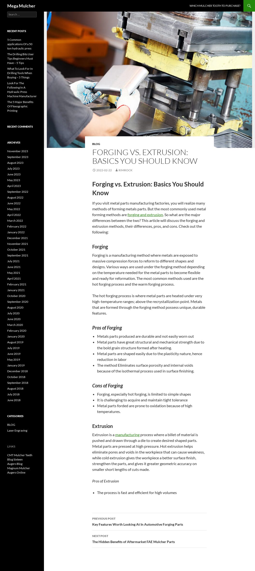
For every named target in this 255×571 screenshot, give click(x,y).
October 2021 (16, 249)
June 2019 (14, 354)
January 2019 (16, 365)
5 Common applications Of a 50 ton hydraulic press (19, 44)
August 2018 (15, 388)
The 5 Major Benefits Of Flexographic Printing (20, 106)
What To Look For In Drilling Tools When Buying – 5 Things (20, 73)
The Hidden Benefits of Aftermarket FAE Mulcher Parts (149, 538)
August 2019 (15, 342)
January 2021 (16, 290)
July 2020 (13, 313)
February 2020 (16, 330)
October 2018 (16, 377)
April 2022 (14, 215)
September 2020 (17, 301)
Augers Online (16, 472)
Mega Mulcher (21, 5)
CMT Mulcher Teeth (19, 455)
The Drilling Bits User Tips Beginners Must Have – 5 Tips (20, 58)
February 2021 (16, 284)
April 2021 (14, 278)
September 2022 (17, 191)
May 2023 (13, 180)
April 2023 (14, 186)
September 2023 (17, 157)
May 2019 (13, 359)
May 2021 (13, 273)
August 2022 (15, 197)
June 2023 (14, 174)
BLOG (96, 144)
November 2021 (17, 244)
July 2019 (13, 348)
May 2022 (13, 209)
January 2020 (16, 336)
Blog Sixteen (15, 459)
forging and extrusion (145, 214)
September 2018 (17, 383)
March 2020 (15, 325)
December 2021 (17, 238)
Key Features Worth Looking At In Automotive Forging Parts (149, 521)
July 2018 (13, 394)
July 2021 (13, 261)
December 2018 (17, 371)
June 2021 (14, 267)
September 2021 (17, 255)
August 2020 (15, 307)
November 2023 (17, 151)
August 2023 (15, 163)
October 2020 (16, 296)
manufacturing (127, 434)
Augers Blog (14, 464)
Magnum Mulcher (18, 468)
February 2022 (16, 226)
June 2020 (14, 319)
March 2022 (15, 220)
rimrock (125, 170)
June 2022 (14, 203)
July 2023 (13, 168)
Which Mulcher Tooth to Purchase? (215, 5)
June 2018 (14, 400)
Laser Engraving (17, 430)
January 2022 (16, 232)
